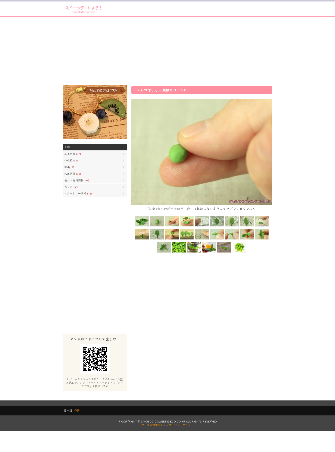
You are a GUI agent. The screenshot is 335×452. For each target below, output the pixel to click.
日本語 (68, 410)
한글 (77, 410)
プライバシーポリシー (180, 425)
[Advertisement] (167, 51)
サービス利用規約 (152, 425)
